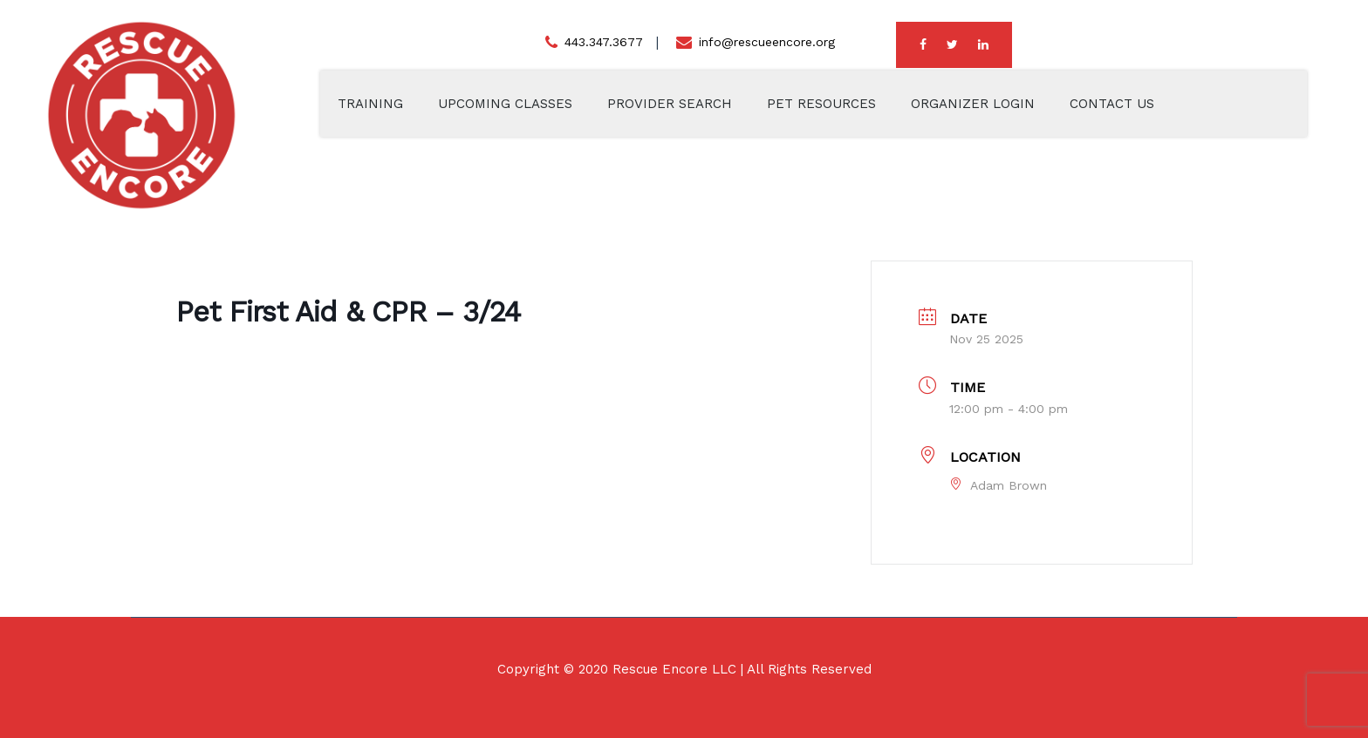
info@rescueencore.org (767, 42)
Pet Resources (821, 104)
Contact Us (1112, 104)
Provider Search (669, 104)
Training (370, 104)
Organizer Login (973, 104)
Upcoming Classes (505, 104)
